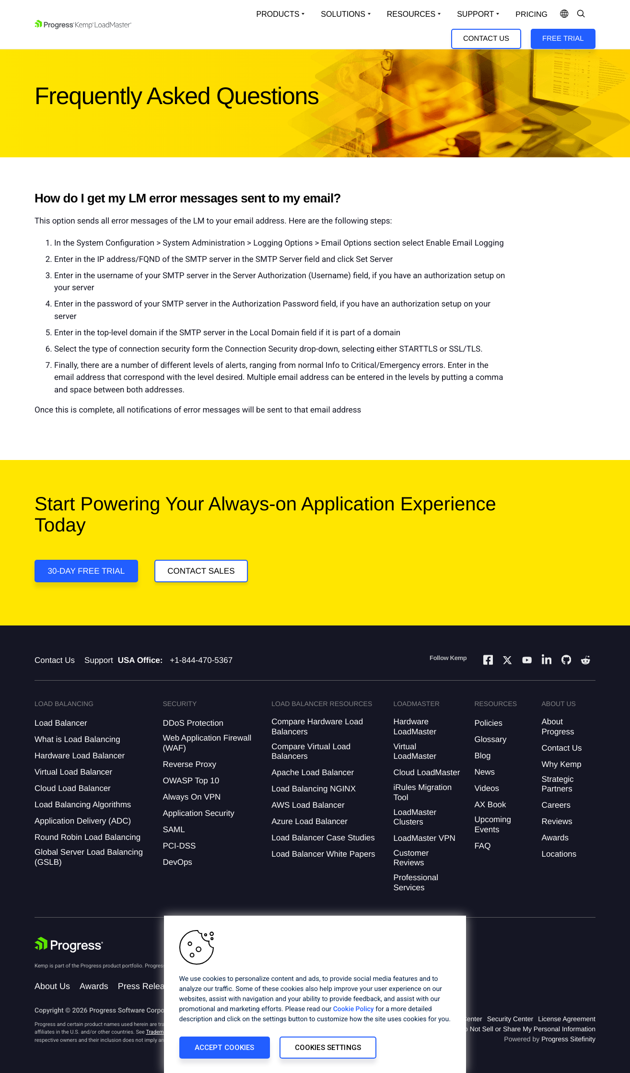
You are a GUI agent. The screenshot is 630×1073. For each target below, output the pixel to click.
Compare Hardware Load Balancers (317, 726)
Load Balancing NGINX (313, 788)
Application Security (198, 813)
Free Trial (562, 39)
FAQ (482, 845)
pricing (531, 15)
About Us (52, 986)
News (484, 772)
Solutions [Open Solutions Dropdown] (343, 14)
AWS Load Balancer (307, 805)
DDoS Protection (193, 723)
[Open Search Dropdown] (581, 14)
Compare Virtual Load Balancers (310, 751)
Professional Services (415, 882)
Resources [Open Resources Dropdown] (411, 14)
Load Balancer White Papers (323, 854)
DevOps (177, 862)
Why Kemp (562, 764)
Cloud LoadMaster (426, 772)
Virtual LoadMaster (414, 751)
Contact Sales (200, 571)
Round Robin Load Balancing (87, 837)
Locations (559, 854)
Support (98, 660)
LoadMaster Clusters (414, 817)
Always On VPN (192, 797)
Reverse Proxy (189, 764)
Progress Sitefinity (568, 1039)
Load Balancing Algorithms (83, 804)
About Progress (558, 726)
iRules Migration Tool (422, 792)
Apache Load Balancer (312, 772)
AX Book (490, 804)
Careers (556, 805)
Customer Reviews (411, 858)
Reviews (557, 821)
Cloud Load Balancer (73, 788)
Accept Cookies (225, 1047)
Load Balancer (61, 723)
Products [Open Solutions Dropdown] (278, 14)
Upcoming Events (492, 824)
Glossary (490, 739)
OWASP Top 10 (191, 780)
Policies (488, 723)
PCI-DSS (179, 845)
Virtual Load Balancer (73, 772)
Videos (486, 788)
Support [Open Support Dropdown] (475, 14)
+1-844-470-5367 (201, 660)
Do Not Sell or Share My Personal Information (527, 1029)
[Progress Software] (69, 945)
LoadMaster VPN (424, 838)
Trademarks (160, 1032)
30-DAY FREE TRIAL (86, 571)
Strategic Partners (558, 784)
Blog (482, 755)
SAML (174, 829)
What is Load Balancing (77, 739)
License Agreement (566, 1019)
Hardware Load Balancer (80, 755)
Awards (555, 837)
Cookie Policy (353, 1009)
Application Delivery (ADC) (83, 820)
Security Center (510, 1019)
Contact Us (486, 39)
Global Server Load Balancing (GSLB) (89, 857)
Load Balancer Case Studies (322, 837)
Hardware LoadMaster (414, 726)
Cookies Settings (328, 1047)
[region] (315, 994)
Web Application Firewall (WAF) (207, 742)
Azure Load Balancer (309, 821)
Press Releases (148, 986)
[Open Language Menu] (564, 14)
